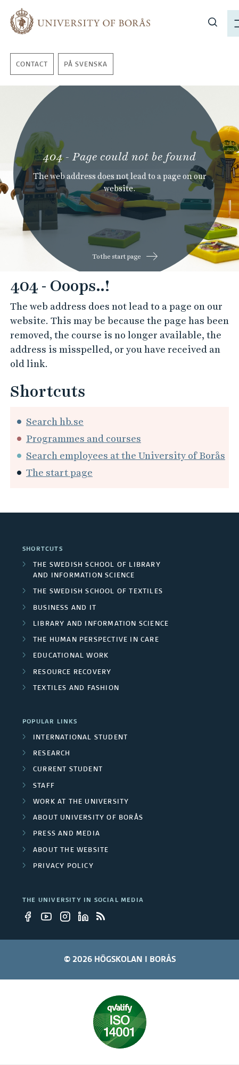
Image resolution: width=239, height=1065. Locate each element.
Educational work (71, 656)
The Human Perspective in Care (96, 640)
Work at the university (81, 802)
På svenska (86, 65)
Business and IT (64, 608)
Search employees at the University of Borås (125, 456)
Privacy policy (63, 867)
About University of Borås (88, 818)
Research (52, 754)
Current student (68, 770)
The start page (59, 473)
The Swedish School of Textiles (98, 592)
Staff (44, 786)
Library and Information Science (101, 624)
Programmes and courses (83, 439)
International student (80, 738)
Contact (32, 65)
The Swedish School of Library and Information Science (97, 571)
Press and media (66, 834)
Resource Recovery (72, 673)
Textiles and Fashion (76, 689)
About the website (71, 851)
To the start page (116, 257)
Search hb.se (55, 422)
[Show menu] (215, 21)
